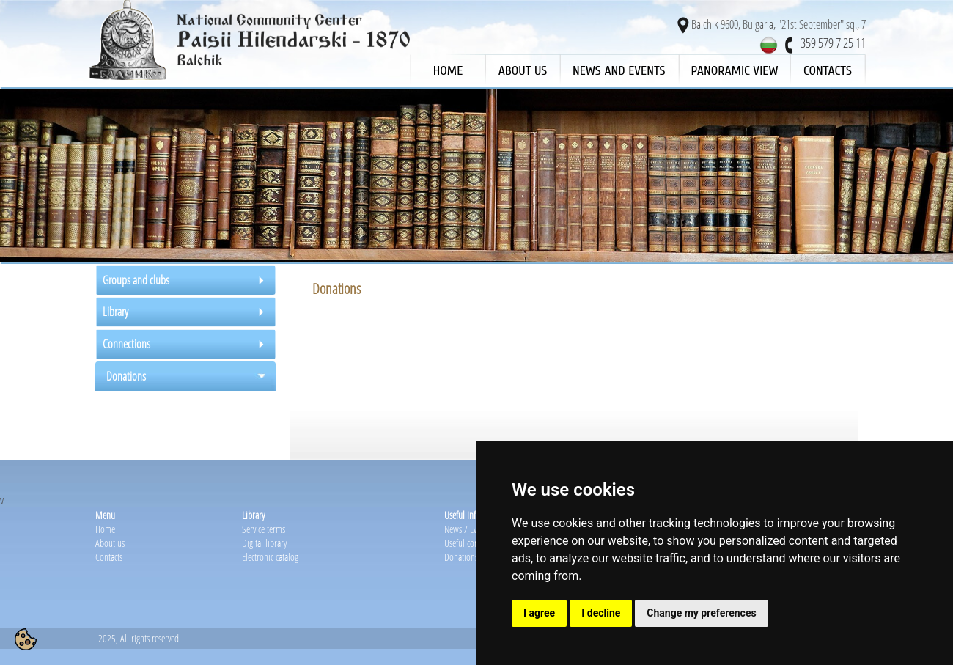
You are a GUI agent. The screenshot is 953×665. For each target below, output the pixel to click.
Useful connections (475, 543)
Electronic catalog (270, 557)
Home (105, 529)
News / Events (467, 529)
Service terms (263, 529)
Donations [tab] (126, 376)
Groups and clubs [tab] (136, 280)
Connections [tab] (126, 344)
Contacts (108, 557)
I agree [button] (539, 613)
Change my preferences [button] (701, 613)
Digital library (264, 543)
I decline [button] (600, 613)
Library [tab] (115, 312)
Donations (461, 557)
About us (110, 543)
